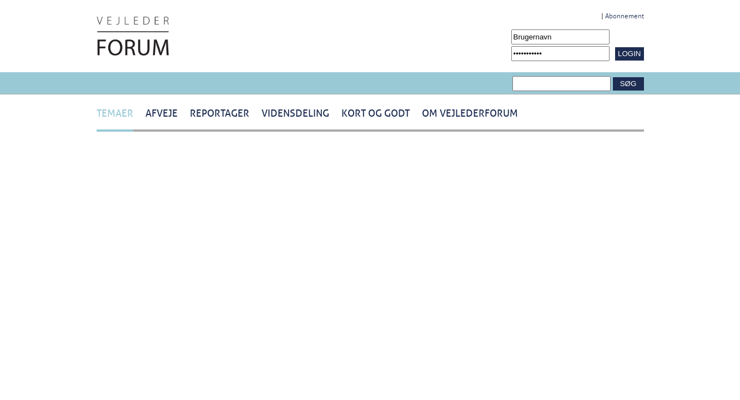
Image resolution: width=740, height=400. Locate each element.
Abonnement (624, 16)
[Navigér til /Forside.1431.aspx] (133, 36)
